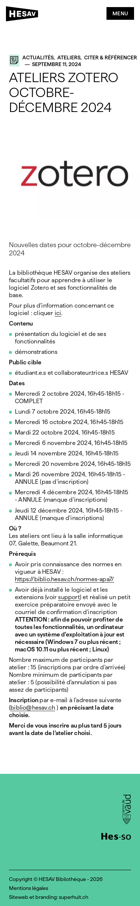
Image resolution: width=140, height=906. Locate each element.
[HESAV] (24, 15)
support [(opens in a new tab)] (68, 597)
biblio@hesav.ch (32, 708)
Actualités (38, 57)
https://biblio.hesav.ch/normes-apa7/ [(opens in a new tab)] (64, 579)
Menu (120, 13)
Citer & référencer (110, 57)
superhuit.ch (73, 897)
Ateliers (68, 57)
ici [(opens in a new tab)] (58, 313)
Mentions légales (28, 888)
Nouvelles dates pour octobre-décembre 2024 (70, 249)
